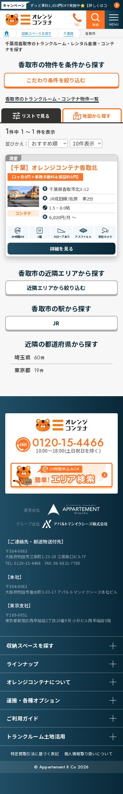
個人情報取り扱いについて (88, 753)
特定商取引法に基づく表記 (34, 753)
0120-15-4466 (27, 563)
